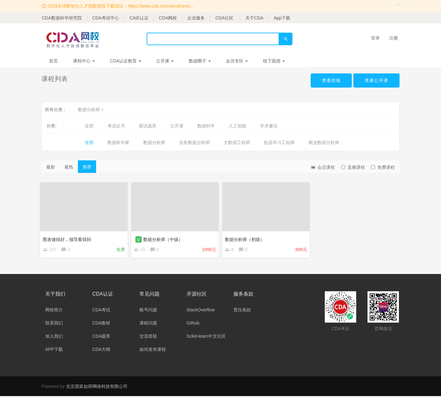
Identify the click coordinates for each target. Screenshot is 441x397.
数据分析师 (91, 109)
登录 (375, 37)
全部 (89, 125)
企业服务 (196, 17)
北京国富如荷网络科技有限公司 (97, 387)
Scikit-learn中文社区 (206, 337)
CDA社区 (224, 17)
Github (193, 323)
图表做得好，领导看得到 (68, 238)
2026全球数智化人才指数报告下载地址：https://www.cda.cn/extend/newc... (121, 5)
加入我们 (54, 337)
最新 (50, 166)
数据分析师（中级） (164, 238)
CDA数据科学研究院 (62, 17)
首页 (53, 60)
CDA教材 (101, 323)
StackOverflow (201, 310)
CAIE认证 (139, 17)
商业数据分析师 (323, 142)
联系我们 (54, 323)
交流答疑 (148, 337)
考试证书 (116, 125)
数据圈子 (200, 60)
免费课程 (383, 167)
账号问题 (148, 310)
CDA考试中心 (105, 17)
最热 (68, 166)
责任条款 (242, 310)
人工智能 (237, 125)
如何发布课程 (152, 350)
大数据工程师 (237, 142)
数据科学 (206, 125)
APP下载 (54, 350)
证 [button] (140, 238)
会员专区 (237, 60)
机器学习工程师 (279, 142)
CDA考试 (101, 310)
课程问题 (148, 323)
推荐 (87, 166)
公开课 (165, 60)
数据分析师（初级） (246, 238)
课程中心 (84, 60)
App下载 (282, 17)
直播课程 (353, 167)
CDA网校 (168, 17)
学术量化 (269, 125)
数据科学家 (118, 142)
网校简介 (54, 310)
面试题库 (147, 125)
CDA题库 (101, 337)
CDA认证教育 (125, 60)
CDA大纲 (101, 350)
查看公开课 (376, 80)
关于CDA (254, 17)
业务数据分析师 (194, 142)
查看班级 (331, 80)
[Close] (398, 5)
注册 (393, 37)
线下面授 (274, 60)
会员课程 (322, 167)
